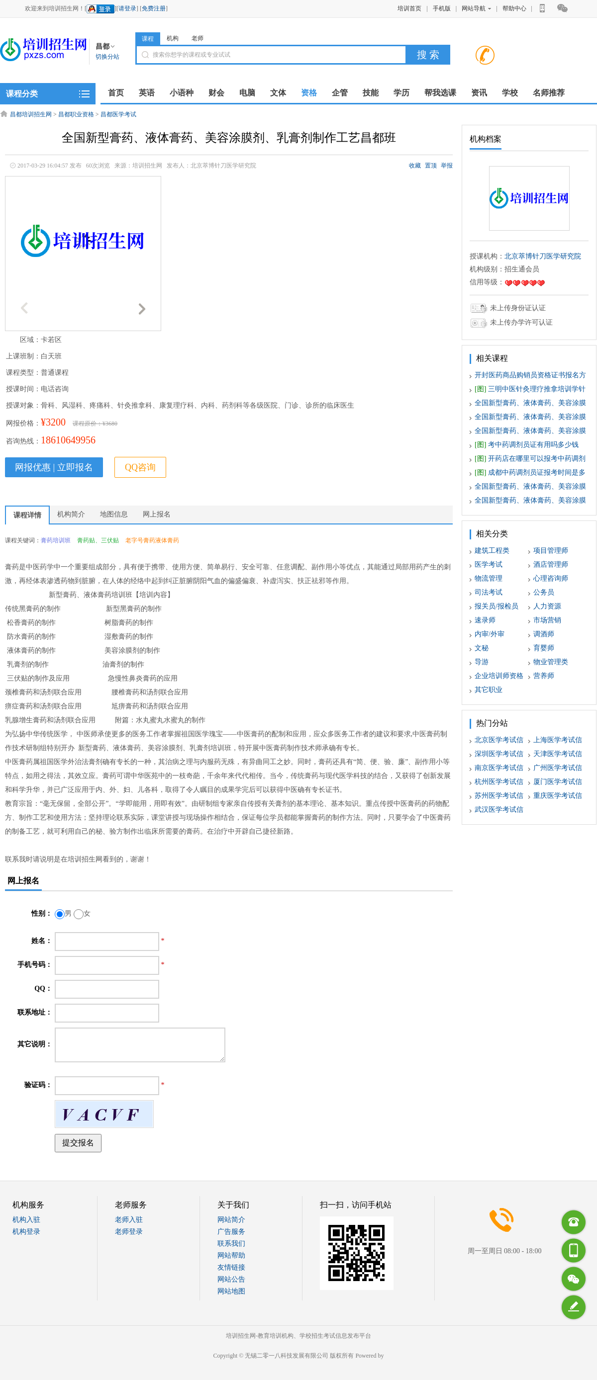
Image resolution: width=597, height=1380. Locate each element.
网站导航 (476, 8)
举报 (447, 165)
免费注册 (154, 8)
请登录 (127, 8)
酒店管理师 (550, 564)
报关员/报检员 (496, 606)
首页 (116, 92)
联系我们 (231, 1243)
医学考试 (488, 564)
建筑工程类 (492, 550)
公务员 (543, 592)
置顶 (431, 165)
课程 (148, 38)
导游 (482, 662)
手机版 (442, 8)
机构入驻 (26, 1219)
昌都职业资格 (76, 114)
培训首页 (409, 8)
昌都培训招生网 (31, 114)
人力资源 (547, 606)
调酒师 (543, 634)
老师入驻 (129, 1219)
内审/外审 (489, 634)
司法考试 (488, 592)
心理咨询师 (550, 578)
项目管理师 (550, 550)
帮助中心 (514, 8)
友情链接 (231, 1267)
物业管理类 (550, 662)
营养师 (543, 676)
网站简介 (231, 1219)
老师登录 (129, 1231)
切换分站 (107, 56)
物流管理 (488, 578)
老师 (197, 38)
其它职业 (488, 689)
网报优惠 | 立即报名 (54, 467)
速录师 (485, 620)
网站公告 (231, 1279)
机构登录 (26, 1231)
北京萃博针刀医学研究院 (542, 256)
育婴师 (543, 648)
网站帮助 (231, 1255)
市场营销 (547, 620)
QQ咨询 (140, 467)
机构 (173, 38)
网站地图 (231, 1291)
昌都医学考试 (118, 114)
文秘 (482, 648)
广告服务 (231, 1231)
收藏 (415, 165)
